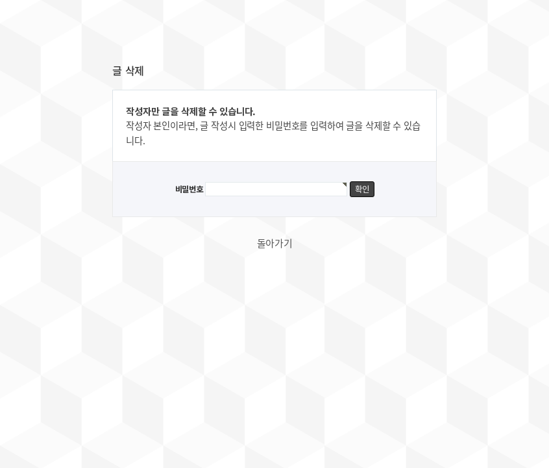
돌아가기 (275, 243)
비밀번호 (189, 189)
